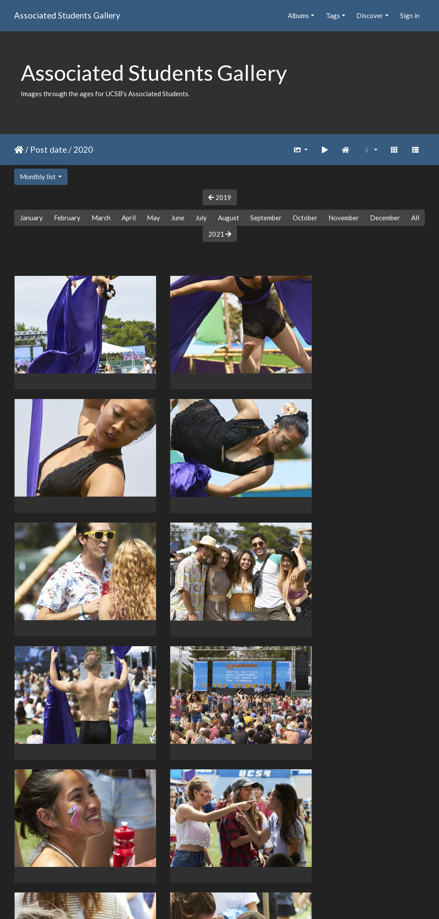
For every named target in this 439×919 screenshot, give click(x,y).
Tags (333, 15)
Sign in (410, 15)
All (415, 218)
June (177, 218)
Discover (369, 15)
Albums (298, 15)
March (101, 218)
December (385, 218)
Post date (48, 149)
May (153, 218)
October (305, 218)
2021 (219, 234)
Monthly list (38, 177)
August (228, 218)
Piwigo (237, 901)
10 (228, 868)
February (67, 218)
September (266, 218)
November (343, 218)
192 (282, 868)
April (129, 218)
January (31, 218)
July (201, 218)
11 (247, 868)
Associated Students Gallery (67, 15)
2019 (219, 197)
